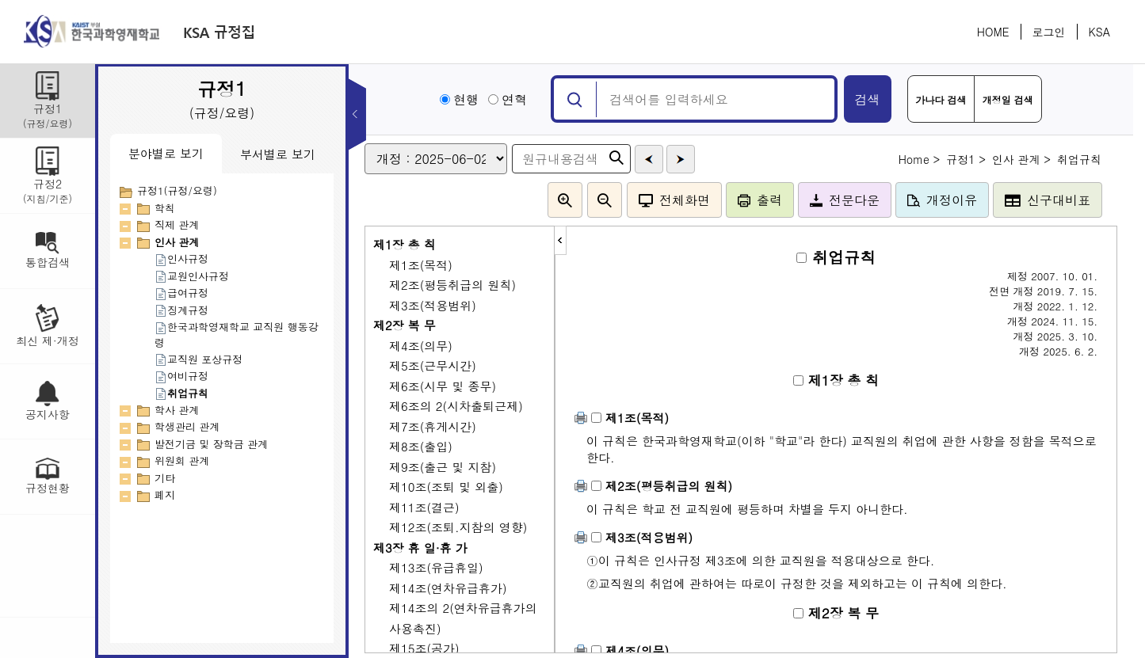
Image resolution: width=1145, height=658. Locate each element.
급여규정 (181, 292)
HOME (993, 32)
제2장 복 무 (404, 325)
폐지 (165, 494)
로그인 (1049, 32)
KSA (1099, 32)
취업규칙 (181, 393)
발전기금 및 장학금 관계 (211, 443)
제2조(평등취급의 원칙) (452, 284)
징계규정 (181, 310)
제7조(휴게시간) (432, 426)
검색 (867, 99)
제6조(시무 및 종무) (442, 386)
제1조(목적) (420, 265)
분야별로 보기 (166, 153)
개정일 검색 (1008, 99)
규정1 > (966, 159)
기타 (165, 477)
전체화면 (674, 200)
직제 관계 (177, 224)
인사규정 (181, 258)
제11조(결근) (424, 507)
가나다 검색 (941, 99)
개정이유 (942, 200)
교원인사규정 (192, 275)
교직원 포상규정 (198, 359)
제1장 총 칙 (404, 244)
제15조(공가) (424, 648)
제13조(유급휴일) (436, 567)
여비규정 (181, 375)
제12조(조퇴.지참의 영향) (458, 527)
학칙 (165, 207)
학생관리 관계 (187, 426)
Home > (920, 159)
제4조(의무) (420, 345)
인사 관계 (177, 241)
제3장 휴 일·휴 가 (420, 547)
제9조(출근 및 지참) (442, 466)
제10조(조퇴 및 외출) (446, 486)
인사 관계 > (1021, 159)
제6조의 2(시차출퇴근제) (456, 405)
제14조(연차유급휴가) (448, 588)
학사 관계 (177, 409)
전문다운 (845, 200)
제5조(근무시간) (432, 365)
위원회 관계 (182, 460)
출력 (760, 200)
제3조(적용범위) (432, 305)
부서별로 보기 (277, 154)
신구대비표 (1047, 200)
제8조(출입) (420, 446)
